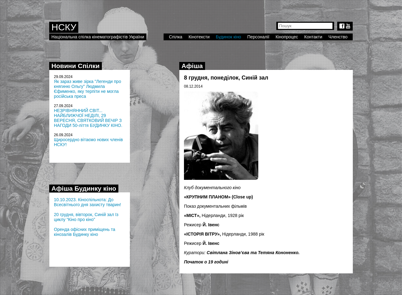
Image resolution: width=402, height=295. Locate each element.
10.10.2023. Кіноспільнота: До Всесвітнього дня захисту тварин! (87, 202)
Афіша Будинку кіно (83, 188)
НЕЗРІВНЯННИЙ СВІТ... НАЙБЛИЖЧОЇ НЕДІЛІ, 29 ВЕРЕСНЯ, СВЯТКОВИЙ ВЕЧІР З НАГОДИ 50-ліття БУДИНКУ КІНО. (88, 118)
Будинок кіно (228, 36)
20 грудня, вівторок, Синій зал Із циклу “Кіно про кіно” (86, 217)
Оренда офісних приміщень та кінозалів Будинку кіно (84, 232)
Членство (338, 36)
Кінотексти (199, 36)
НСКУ (63, 27)
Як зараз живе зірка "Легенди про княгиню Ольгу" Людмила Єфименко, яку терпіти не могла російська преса (87, 89)
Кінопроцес (287, 36)
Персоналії (258, 36)
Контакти (313, 36)
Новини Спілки (75, 65)
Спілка (175, 36)
